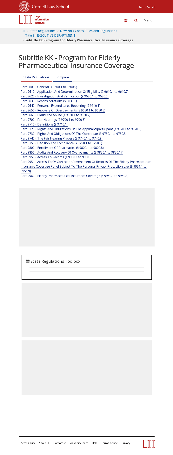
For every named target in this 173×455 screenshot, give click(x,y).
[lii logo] (34, 19)
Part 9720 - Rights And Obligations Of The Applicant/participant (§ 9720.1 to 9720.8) (81, 129)
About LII (44, 443)
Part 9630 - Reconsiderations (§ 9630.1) (49, 101)
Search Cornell (147, 7)
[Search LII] (136, 20)
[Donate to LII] (125, 20)
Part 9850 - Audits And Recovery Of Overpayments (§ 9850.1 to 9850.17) (72, 152)
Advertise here (79, 443)
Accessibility (28, 443)
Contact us (59, 443)
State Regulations (43, 31)
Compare (62, 77)
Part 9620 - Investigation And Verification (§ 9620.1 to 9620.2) (65, 96)
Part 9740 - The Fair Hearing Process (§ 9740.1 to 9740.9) (62, 138)
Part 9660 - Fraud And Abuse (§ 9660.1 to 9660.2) (55, 115)
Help (94, 443)
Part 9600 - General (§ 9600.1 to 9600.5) (49, 87)
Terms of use (109, 443)
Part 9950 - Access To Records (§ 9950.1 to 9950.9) (56, 157)
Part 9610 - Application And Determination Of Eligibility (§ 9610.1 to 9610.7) (75, 91)
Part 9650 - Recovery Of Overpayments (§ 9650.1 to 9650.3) (63, 110)
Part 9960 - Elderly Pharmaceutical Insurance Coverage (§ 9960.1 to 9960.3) (75, 176)
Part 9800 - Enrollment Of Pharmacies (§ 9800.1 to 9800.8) (62, 148)
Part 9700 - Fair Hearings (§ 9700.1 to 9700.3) (53, 120)
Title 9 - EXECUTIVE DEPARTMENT (50, 35)
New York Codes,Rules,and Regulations (88, 31)
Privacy (126, 443)
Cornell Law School (49, 6)
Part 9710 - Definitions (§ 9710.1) (44, 124)
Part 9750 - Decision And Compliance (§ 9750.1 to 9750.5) (61, 143)
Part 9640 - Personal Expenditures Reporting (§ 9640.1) (60, 105)
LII (23, 31)
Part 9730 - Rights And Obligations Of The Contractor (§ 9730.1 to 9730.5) (74, 134)
